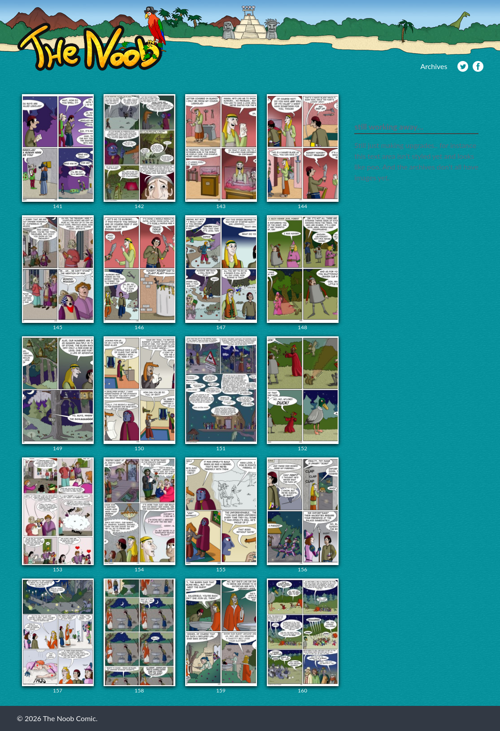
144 (303, 151)
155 (221, 515)
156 (303, 515)
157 (58, 636)
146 (139, 273)
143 (221, 151)
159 (221, 636)
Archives (433, 66)
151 (221, 394)
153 (58, 515)
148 (303, 273)
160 (303, 636)
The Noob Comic (91, 38)
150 (139, 394)
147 (221, 273)
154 (139, 515)
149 (58, 394)
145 (58, 273)
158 (139, 636)
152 (303, 394)
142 (139, 151)
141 (58, 151)
